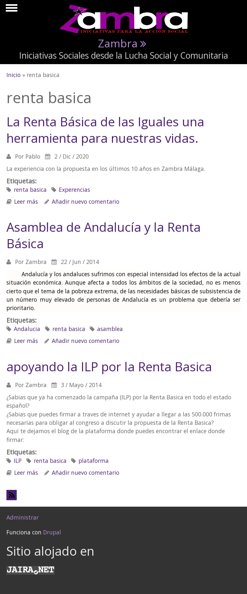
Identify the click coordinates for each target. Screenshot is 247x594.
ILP (18, 460)
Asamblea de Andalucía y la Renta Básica (103, 235)
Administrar (22, 517)
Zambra (118, 43)
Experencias (74, 189)
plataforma (93, 460)
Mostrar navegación (10, 9)
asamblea (110, 329)
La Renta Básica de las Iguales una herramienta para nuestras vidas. (105, 129)
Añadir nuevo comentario (85, 201)
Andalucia (27, 329)
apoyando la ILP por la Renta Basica (109, 366)
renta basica (30, 189)
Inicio (13, 75)
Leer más (26, 201)
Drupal (52, 532)
